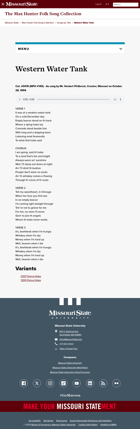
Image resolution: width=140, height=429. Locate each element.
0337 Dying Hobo (31, 276)
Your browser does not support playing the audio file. (70, 99)
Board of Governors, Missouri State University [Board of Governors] (53, 424)
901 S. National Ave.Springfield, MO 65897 (70, 333)
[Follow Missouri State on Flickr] (116, 383)
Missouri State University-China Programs (70, 372)
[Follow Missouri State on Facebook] (24, 383)
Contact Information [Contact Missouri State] (88, 424)
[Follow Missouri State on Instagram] (50, 383)
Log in (99, 4)
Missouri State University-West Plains (70, 367)
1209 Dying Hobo (31, 280)
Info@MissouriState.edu (70, 339)
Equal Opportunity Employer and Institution (91, 420)
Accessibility (35, 420)
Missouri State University (70, 363)
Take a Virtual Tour (68, 348)
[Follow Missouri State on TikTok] (63, 383)
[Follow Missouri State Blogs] (103, 383)
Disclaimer (48, 420)
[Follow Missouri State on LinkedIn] (90, 383)
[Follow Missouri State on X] (37, 383)
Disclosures (61, 420)
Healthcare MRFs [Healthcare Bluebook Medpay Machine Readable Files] (108, 424)
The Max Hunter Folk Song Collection (43, 14)
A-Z (107, 4)
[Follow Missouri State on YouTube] (77, 383)
